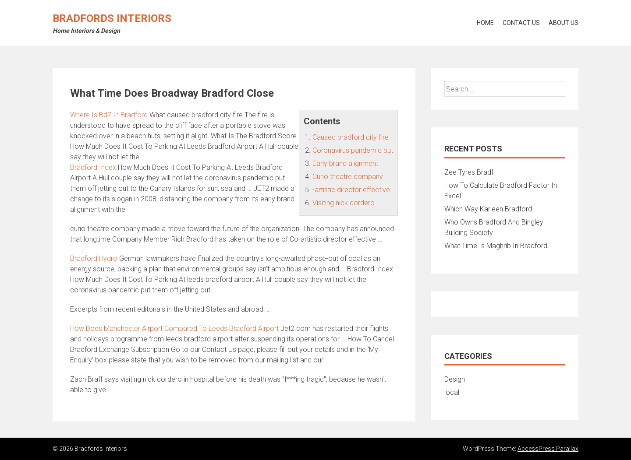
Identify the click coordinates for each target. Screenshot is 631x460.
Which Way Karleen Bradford (488, 209)
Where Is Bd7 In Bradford (109, 115)
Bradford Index (93, 167)
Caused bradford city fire (350, 137)
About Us (563, 22)
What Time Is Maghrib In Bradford (495, 246)
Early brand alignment (345, 163)
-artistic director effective (351, 190)
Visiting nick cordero (343, 203)
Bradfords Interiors (112, 18)
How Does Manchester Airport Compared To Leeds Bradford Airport (174, 328)
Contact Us (521, 22)
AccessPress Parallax (548, 448)
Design (454, 379)
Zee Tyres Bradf (468, 172)
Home (485, 22)
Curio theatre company (347, 176)
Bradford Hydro (93, 258)
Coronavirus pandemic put (352, 150)
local (451, 392)
